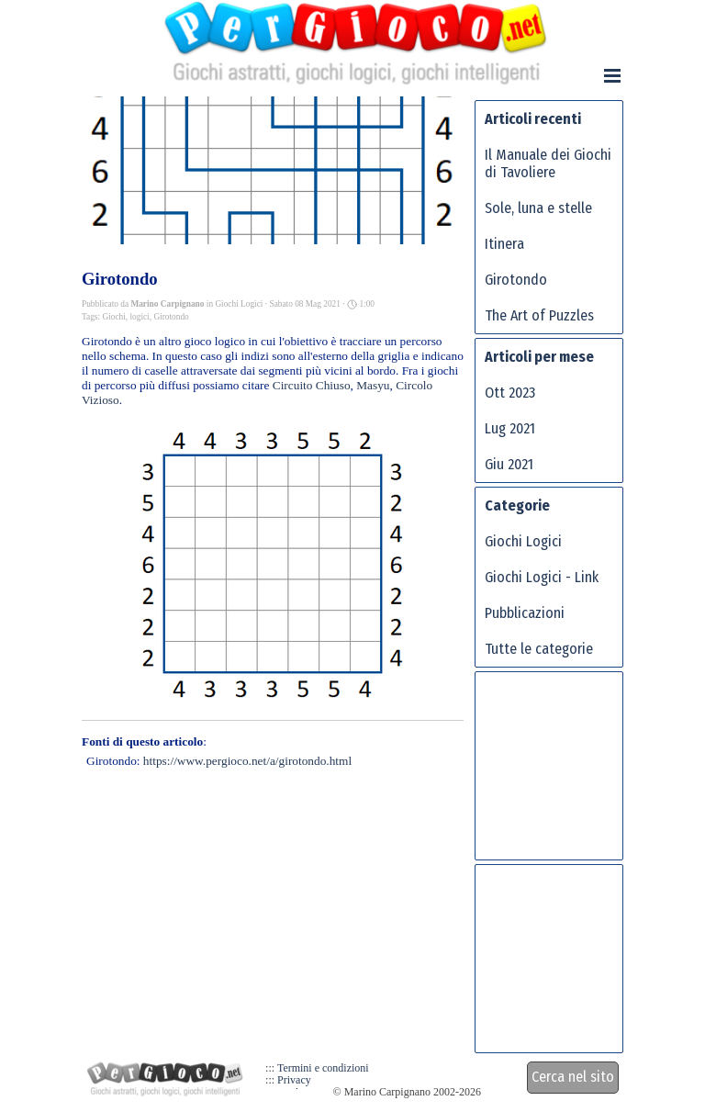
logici (139, 316)
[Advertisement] (558, 773)
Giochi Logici (523, 541)
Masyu (372, 385)
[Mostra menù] (612, 75)
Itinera (504, 244)
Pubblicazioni (525, 613)
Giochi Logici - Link (542, 577)
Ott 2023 (510, 392)
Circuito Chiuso (312, 385)
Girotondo (170, 316)
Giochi (113, 316)
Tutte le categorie (539, 648)
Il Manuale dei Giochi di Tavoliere (548, 163)
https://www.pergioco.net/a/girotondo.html (247, 761)
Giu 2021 (509, 464)
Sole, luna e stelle (538, 208)
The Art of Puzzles (539, 315)
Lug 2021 (510, 428)
